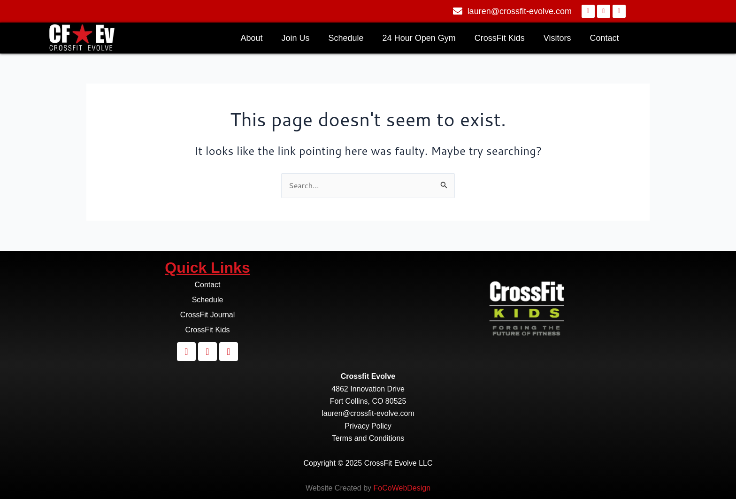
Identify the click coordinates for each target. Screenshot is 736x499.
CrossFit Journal (207, 315)
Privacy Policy (368, 426)
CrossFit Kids (500, 38)
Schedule (346, 38)
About (251, 38)
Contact (604, 38)
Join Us (296, 38)
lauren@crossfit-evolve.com (368, 413)
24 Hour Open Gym (419, 38)
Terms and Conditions (368, 438)
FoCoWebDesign (402, 488)
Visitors (557, 38)
